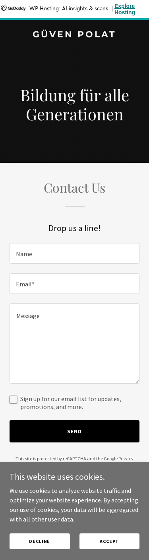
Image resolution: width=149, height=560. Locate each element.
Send (74, 431)
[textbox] (74, 253)
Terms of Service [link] (79, 466)
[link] (74, 35)
